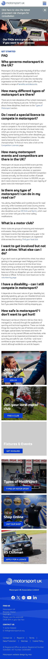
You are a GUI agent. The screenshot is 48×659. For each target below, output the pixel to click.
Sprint (34, 211)
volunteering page (8, 277)
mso (30, 654)
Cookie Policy (38, 641)
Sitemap (24, 641)
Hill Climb (24, 211)
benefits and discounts (27, 84)
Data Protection (9, 641)
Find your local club (30, 239)
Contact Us (7, 638)
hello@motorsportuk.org (14, 630)
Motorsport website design (14, 654)
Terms (31, 638)
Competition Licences (10, 145)
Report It (20, 638)
